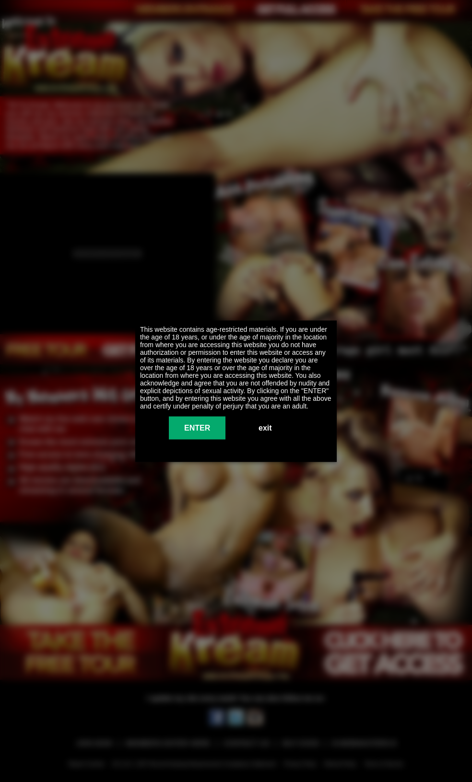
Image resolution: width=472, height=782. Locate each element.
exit (265, 427)
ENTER (197, 427)
